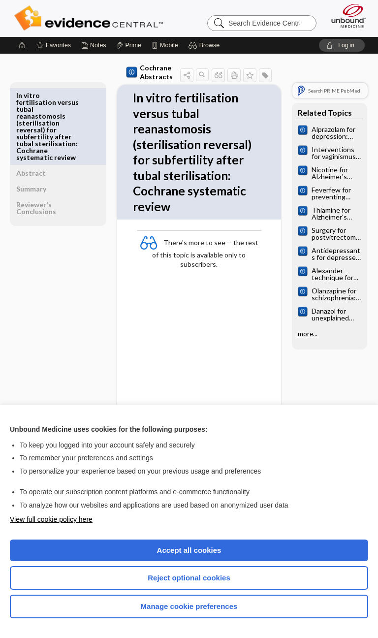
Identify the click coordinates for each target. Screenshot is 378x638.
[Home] (22, 45)
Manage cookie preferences (189, 606)
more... (305, 334)
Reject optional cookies (189, 578)
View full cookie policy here (51, 519)
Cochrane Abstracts (126, 72)
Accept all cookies (189, 550)
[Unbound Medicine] (345, 15)
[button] (205, 45)
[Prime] (129, 45)
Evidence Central (90, 18)
